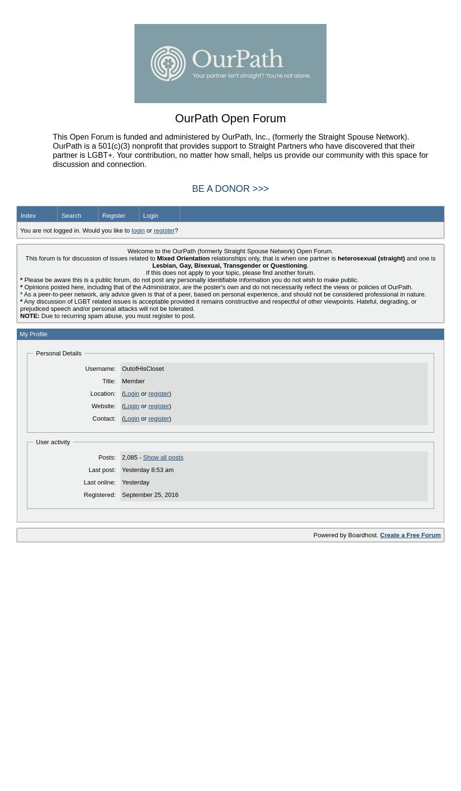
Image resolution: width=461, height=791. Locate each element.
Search (71, 215)
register (164, 230)
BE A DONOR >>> (230, 188)
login (138, 230)
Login (150, 215)
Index (28, 215)
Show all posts (163, 457)
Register (113, 215)
